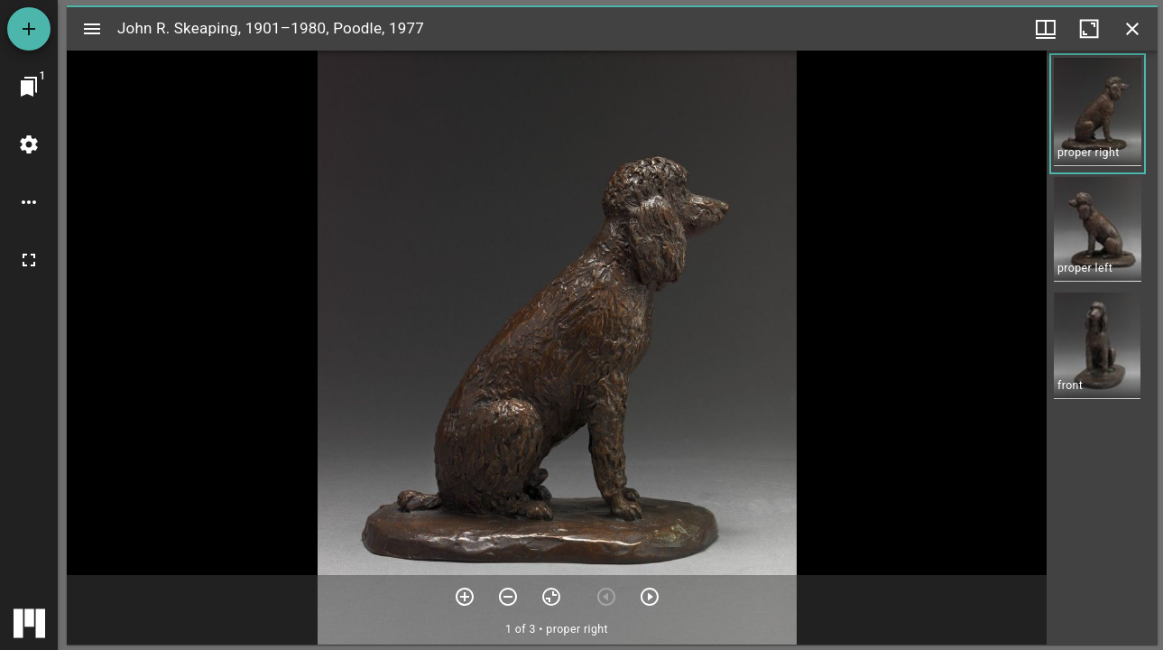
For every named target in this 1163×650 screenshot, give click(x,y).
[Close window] (1132, 29)
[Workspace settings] (29, 144)
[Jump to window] (29, 86)
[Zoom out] (508, 596)
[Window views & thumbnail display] (1045, 29)
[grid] (1102, 348)
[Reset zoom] (551, 596)
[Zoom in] (464, 596)
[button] (1097, 114)
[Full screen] (29, 260)
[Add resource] (29, 29)
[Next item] (649, 596)
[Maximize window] (1089, 29)
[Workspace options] (29, 202)
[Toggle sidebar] (92, 29)
